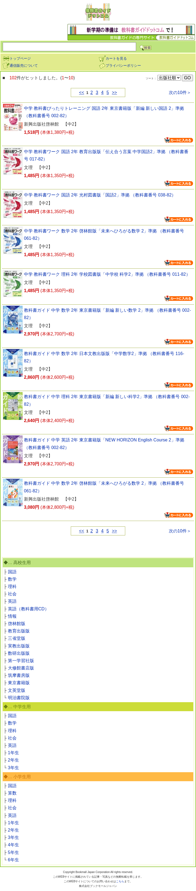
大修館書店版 (21, 668)
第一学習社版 (21, 660)
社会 (12, 594)
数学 (12, 579)
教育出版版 (19, 631)
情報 (12, 616)
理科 (12, 586)
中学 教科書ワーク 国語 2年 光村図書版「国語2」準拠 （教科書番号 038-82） (100, 195)
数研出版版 (19, 653)
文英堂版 (16, 690)
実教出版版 (19, 646)
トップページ (16, 58)
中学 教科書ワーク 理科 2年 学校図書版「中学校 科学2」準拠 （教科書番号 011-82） (107, 274)
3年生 (13, 767)
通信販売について (20, 65)
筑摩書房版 (19, 675)
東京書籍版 (19, 682)
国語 (12, 571)
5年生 (13, 852)
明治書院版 (19, 697)
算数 (12, 793)
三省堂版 (16, 638)
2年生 (13, 760)
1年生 (13, 752)
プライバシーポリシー (120, 65)
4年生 (13, 844)
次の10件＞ (180, 92)
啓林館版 (16, 623)
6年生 (13, 859)
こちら (120, 881)
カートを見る (113, 58)
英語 (12, 601)
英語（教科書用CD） (28, 609)
